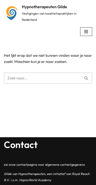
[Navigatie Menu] (86, 31)
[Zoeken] (42, 78)
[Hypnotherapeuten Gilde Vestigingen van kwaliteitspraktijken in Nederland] (48, 13)
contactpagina (26, 164)
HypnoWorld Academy (35, 180)
